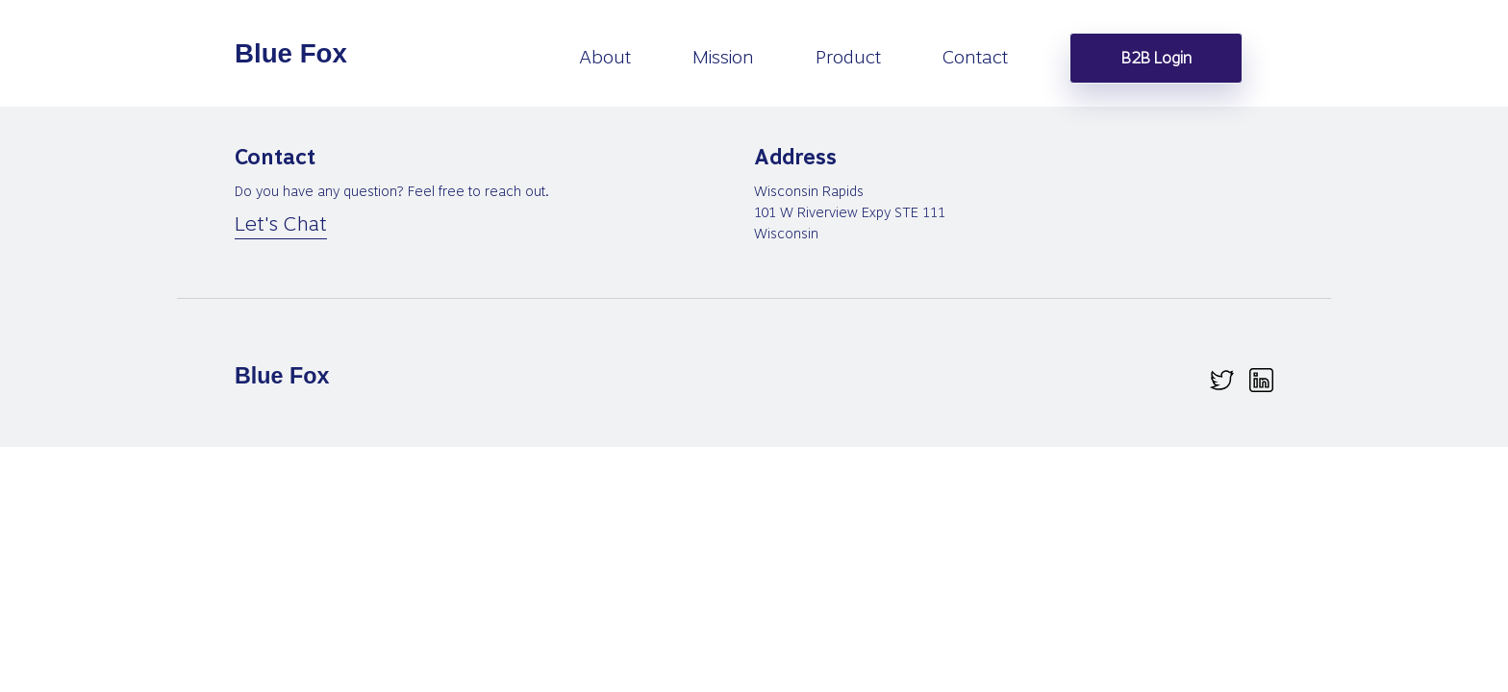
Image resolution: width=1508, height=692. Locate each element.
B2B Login (1156, 58)
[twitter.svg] (1222, 380)
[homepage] (292, 54)
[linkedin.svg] (1261, 380)
